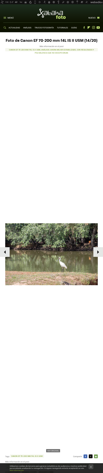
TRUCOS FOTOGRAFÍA (44, 27)
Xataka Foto (51, 13)
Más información (17, 470)
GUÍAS (74, 27)
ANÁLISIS (27, 27)
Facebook (84, 27)
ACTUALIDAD (14, 27)
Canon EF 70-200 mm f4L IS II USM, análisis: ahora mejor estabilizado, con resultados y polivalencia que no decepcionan (51, 49)
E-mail (96, 456)
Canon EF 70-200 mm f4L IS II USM (27, 456)
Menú (11, 17)
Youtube (98, 27)
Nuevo (91, 17)
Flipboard (88, 27)
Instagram (93, 27)
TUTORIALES (62, 27)
